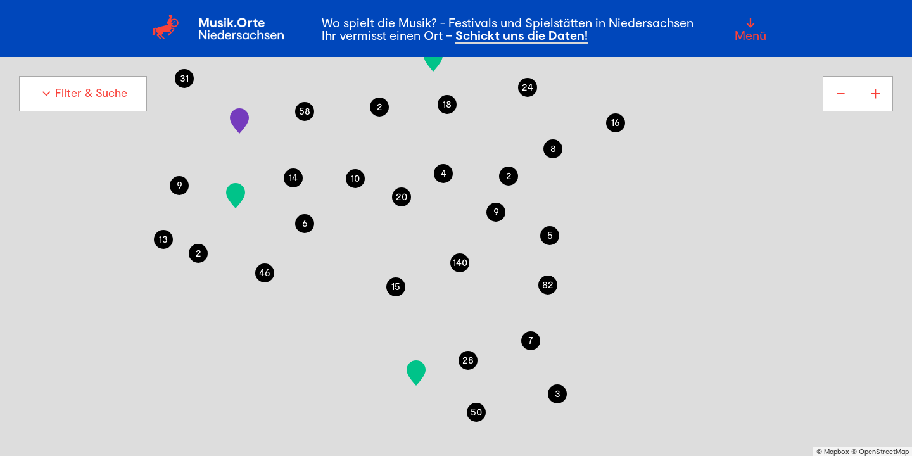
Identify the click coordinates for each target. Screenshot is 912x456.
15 (395, 286)
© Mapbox (832, 451)
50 (476, 411)
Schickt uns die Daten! (521, 34)
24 (527, 86)
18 (447, 104)
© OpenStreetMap (880, 451)
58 (304, 110)
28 (468, 359)
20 (401, 196)
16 (615, 122)
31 (184, 78)
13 (163, 238)
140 (460, 262)
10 (355, 178)
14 (293, 177)
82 (548, 284)
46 (264, 272)
